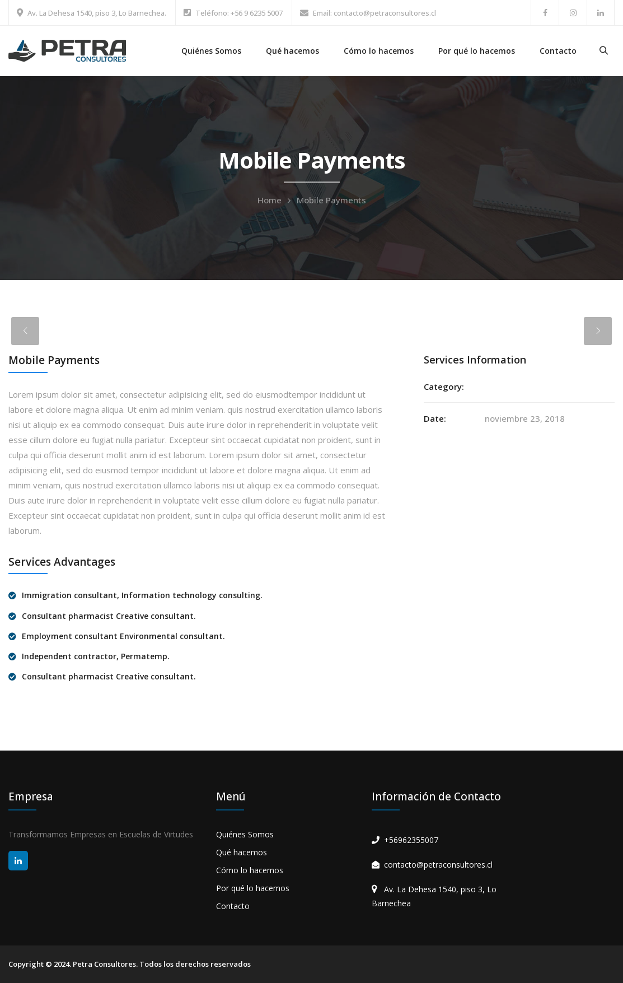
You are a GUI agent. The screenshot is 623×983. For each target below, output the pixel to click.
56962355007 (413, 840)
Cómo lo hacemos (379, 50)
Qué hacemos (292, 50)
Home (269, 200)
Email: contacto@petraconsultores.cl (374, 13)
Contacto (558, 50)
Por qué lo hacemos (476, 50)
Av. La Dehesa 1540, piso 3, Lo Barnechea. (96, 13)
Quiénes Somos (211, 50)
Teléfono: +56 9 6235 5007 (239, 13)
